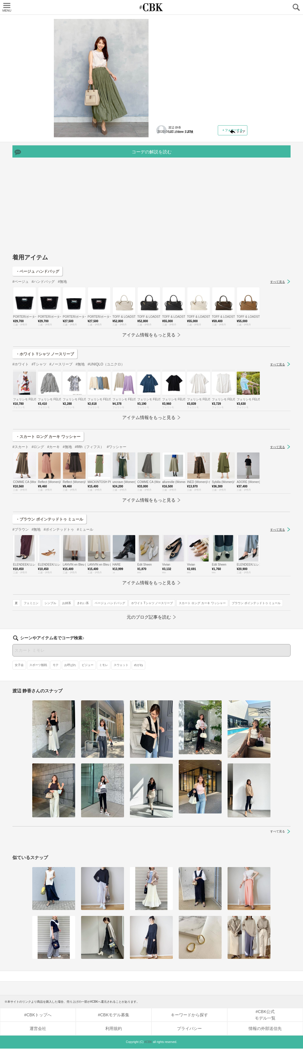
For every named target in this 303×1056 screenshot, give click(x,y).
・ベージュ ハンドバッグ (37, 307)
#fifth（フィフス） (89, 483)
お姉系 (211, 143)
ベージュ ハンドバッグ (175, 151)
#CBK (148, 1049)
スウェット (121, 672)
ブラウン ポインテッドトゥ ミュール (184, 169)
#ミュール (85, 565)
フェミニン (176, 143)
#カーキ (53, 483)
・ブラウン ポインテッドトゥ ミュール (49, 555)
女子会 (19, 672)
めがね (138, 672)
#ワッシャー (117, 483)
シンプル (195, 143)
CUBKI (151, 7)
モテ (56, 672)
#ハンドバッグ (43, 317)
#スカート (20, 483)
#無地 (62, 317)
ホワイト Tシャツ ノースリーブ (217, 151)
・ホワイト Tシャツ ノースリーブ (45, 390)
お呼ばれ (70, 672)
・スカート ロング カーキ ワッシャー (48, 472)
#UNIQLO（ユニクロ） (106, 400)
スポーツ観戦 (38, 672)
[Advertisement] (151, 243)
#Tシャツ (39, 400)
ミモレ (103, 672)
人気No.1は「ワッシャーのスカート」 (197, 55)
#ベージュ (20, 317)
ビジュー (88, 672)
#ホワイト (20, 400)
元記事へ (202, 119)
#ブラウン (20, 565)
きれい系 (228, 143)
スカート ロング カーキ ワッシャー (183, 160)
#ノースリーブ (61, 400)
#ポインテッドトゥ (58, 565)
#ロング (38, 483)
